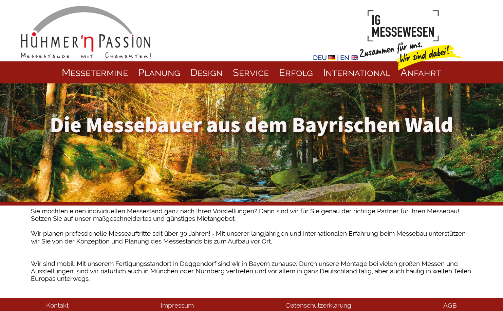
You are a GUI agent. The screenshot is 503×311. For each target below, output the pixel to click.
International (356, 72)
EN (349, 57)
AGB (450, 305)
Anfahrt (420, 72)
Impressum (177, 305)
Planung (159, 72)
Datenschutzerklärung (318, 305)
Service (251, 72)
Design (206, 72)
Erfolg (296, 72)
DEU (324, 57)
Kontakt (57, 305)
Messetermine (95, 72)
